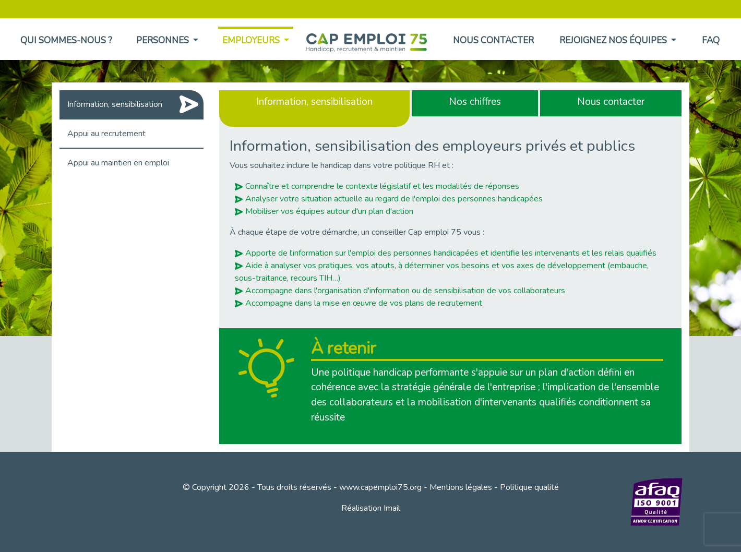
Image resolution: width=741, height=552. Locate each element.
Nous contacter (493, 40)
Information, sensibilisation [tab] (114, 104)
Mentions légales (460, 487)
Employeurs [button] (252, 40)
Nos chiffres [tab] (475, 102)
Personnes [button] (163, 40)
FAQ (711, 40)
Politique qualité (529, 487)
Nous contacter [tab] (610, 102)
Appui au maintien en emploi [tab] (118, 163)
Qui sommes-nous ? (66, 40)
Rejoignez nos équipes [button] (614, 40)
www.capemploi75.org (380, 487)
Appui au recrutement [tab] (106, 133)
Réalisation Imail (370, 508)
